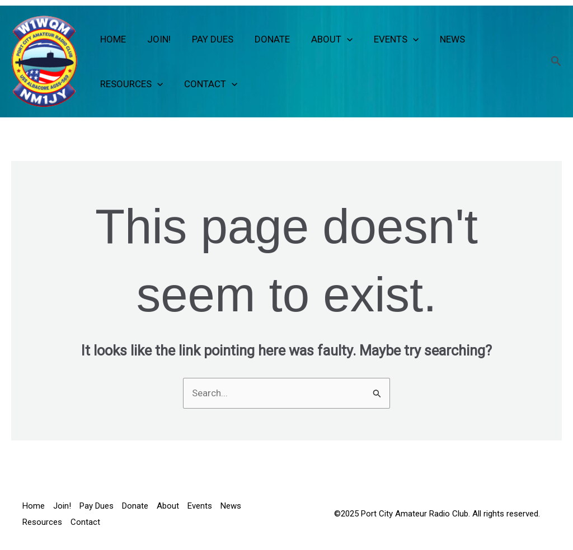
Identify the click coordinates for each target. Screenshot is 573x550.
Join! (155, 39)
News (437, 39)
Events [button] (383, 39)
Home (112, 39)
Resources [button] (130, 83)
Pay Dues (207, 39)
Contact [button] (207, 83)
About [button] (321, 39)
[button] (336, 39)
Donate (264, 39)
